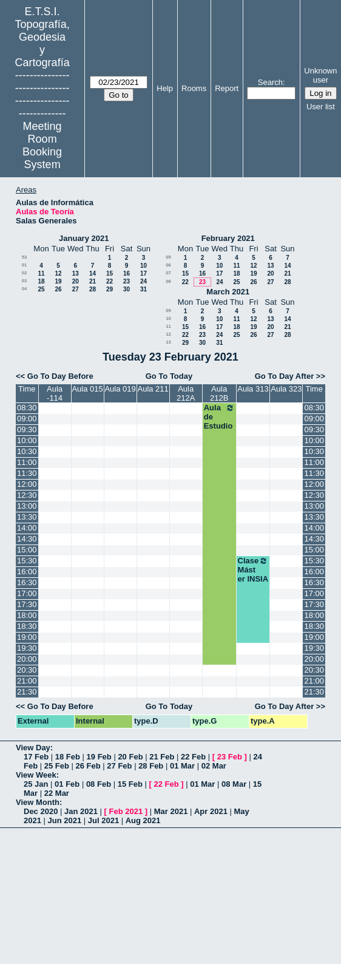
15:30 (27, 560)
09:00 (27, 418)
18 (41, 281)
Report (226, 88)
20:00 (27, 659)
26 (58, 289)
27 (75, 289)
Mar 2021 (171, 811)
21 (92, 281)
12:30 (27, 495)
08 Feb (98, 784)
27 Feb (119, 765)
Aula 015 (87, 388)
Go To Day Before (60, 376)
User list (320, 106)
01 (24, 265)
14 (92, 273)
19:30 (27, 648)
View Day (33, 747)
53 (24, 257)
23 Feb (229, 756)
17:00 (27, 593)
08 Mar (233, 784)
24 (143, 281)
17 (143, 273)
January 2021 (84, 238)
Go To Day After (284, 376)
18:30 (27, 626)
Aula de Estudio (219, 416)
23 (126, 281)
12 (58, 273)
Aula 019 (119, 388)
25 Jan (36, 784)
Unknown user (320, 75)
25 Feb (56, 765)
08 (168, 281)
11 (41, 273)
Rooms (193, 88)
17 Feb (36, 756)
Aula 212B (219, 393)
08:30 (27, 407)
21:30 (27, 691)
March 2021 (227, 291)
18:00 (27, 615)
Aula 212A (186, 393)
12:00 (27, 484)
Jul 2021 (103, 820)
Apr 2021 (211, 811)
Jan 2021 (81, 811)
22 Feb (193, 756)
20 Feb (130, 756)
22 (109, 281)
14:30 (27, 538)
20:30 (27, 669)
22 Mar (56, 793)
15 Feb (130, 784)
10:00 (27, 440)
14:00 (27, 527)
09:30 (27, 429)
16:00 (27, 571)
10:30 (27, 451)
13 (75, 273)
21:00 (27, 680)
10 (143, 265)
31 (143, 289)
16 (126, 273)
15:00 (27, 549)
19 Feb (99, 756)
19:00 (27, 637)
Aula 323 (286, 388)
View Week (36, 774)
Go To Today (169, 376)
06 (168, 265)
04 (24, 288)
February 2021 (228, 238)
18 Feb (67, 756)
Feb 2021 (126, 811)
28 (92, 289)
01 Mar (182, 765)
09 (168, 310)
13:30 (27, 516)
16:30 (27, 582)
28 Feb (150, 765)
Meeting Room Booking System (42, 145)
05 (168, 257)
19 (58, 281)
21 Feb (161, 756)
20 (75, 281)
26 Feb (88, 765)
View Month (37, 802)
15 (109, 273)
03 (24, 280)
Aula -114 (54, 393)
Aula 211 (152, 388)
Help (165, 88)
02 (24, 273)
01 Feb (67, 784)
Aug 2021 (143, 820)
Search (270, 82)
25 (41, 289)
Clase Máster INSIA (253, 569)
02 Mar (213, 765)
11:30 (27, 473)
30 (126, 289)
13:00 (27, 506)
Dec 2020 (41, 811)
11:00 (27, 462)
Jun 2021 (65, 820)
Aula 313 (252, 388)
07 (168, 273)
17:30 (27, 604)
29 (109, 289)
